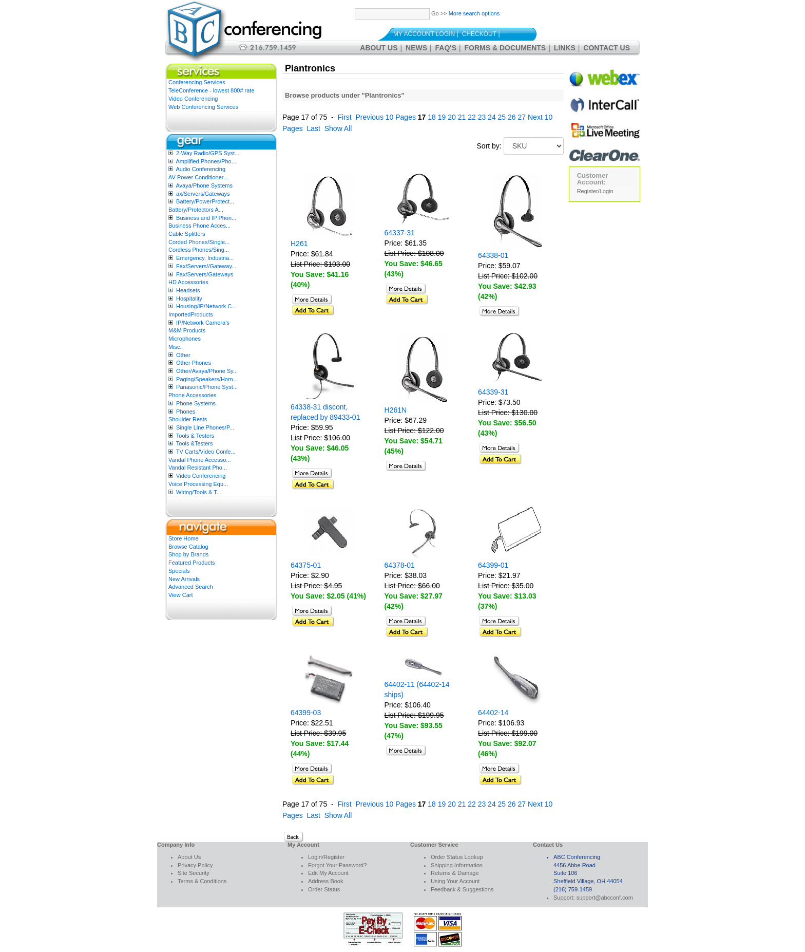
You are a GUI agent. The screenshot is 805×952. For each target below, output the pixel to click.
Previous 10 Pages (385, 117)
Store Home (183, 538)
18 (432, 117)
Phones (185, 411)
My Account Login (424, 34)
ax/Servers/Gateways (203, 194)
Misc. (175, 347)
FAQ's (445, 48)
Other (183, 355)
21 (462, 117)
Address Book (325, 881)
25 (502, 117)
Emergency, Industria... (205, 258)
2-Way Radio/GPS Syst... (207, 153)
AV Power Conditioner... (198, 177)
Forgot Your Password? (337, 865)
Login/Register (326, 857)
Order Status (324, 889)
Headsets (188, 290)
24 (492, 117)
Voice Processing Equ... (198, 484)
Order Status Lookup (457, 857)
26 (512, 117)
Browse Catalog (188, 547)
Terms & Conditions (202, 881)
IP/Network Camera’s (202, 323)
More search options (474, 13)
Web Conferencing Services (203, 107)
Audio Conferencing (200, 169)
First (344, 117)
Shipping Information (457, 865)
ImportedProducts (190, 314)
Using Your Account (455, 881)
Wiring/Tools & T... (198, 492)
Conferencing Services (196, 82)
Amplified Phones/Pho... (206, 161)
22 (472, 117)
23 (482, 117)
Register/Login (595, 191)
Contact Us (606, 48)
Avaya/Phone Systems (204, 185)
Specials (179, 571)
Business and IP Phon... (206, 218)
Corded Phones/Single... (198, 242)
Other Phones (193, 363)
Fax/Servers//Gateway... (206, 266)
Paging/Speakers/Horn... (207, 379)
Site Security (193, 873)
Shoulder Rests (187, 419)
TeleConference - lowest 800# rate (211, 90)
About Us (378, 48)
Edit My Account (328, 873)
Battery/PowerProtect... (205, 201)
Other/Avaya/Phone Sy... (207, 371)
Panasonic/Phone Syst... (207, 387)
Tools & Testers (195, 436)
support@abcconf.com (605, 897)
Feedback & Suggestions (462, 889)
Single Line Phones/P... (205, 427)
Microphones (184, 338)
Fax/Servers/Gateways (204, 274)
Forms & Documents (505, 48)
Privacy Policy (195, 865)
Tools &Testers (194, 443)
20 (452, 117)
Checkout (479, 34)
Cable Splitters (186, 234)
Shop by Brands (188, 554)
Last (313, 128)
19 (442, 117)
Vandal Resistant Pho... (197, 467)
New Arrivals (184, 579)
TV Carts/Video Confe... (206, 452)
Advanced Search (190, 587)
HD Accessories (188, 282)
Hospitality (189, 298)
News (416, 48)
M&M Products (186, 330)
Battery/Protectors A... (195, 210)
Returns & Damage (455, 873)
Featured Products (191, 562)
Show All (338, 128)
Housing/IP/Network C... (206, 306)
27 (522, 117)
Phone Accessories (192, 395)
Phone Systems (196, 403)
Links (565, 48)
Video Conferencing (193, 99)
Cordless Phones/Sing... (198, 250)
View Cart (180, 595)
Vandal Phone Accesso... (199, 460)
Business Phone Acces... (199, 225)
